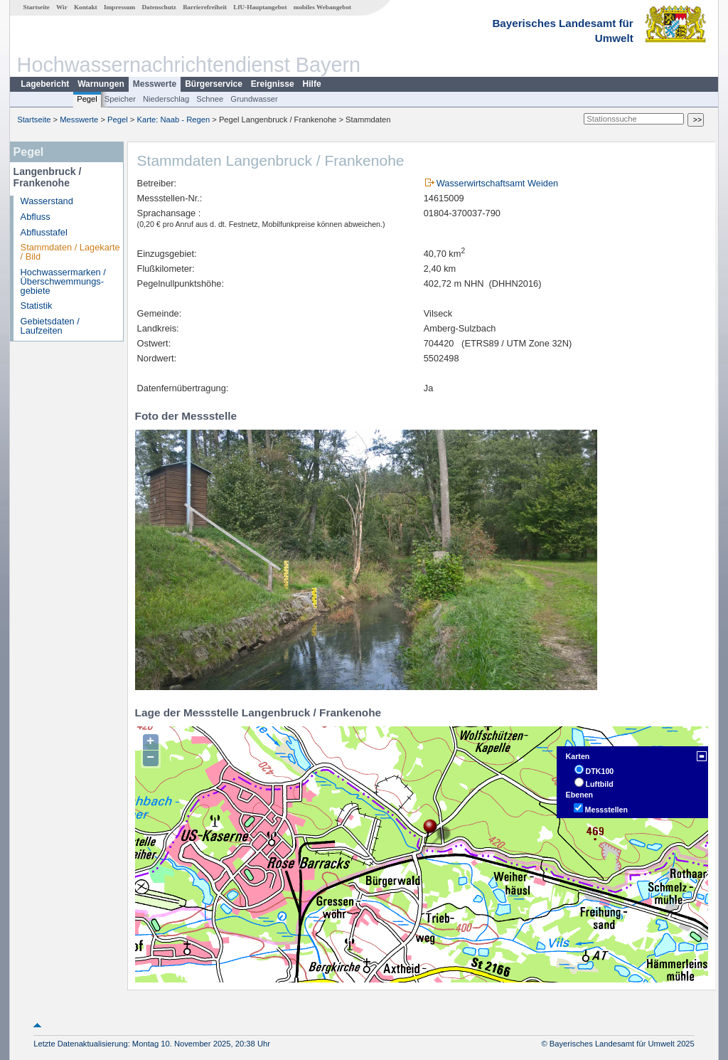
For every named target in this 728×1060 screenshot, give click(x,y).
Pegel (87, 99)
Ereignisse (272, 84)
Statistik (37, 305)
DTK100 (600, 771)
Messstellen (606, 809)
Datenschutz (158, 7)
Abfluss (35, 216)
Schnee (209, 99)
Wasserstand (47, 201)
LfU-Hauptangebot (260, 7)
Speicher (120, 99)
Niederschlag (166, 99)
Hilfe (312, 84)
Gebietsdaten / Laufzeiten (50, 326)
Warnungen (100, 84)
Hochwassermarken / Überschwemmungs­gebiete (63, 281)
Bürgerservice (213, 84)
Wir (62, 7)
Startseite (36, 7)
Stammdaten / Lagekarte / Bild (70, 252)
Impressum (119, 7)
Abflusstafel (44, 232)
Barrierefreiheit (205, 7)
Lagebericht (45, 84)
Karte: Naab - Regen (173, 119)
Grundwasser (254, 99)
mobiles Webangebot (322, 7)
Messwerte (154, 84)
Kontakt (85, 7)
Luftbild (600, 784)
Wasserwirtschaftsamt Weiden (497, 183)
